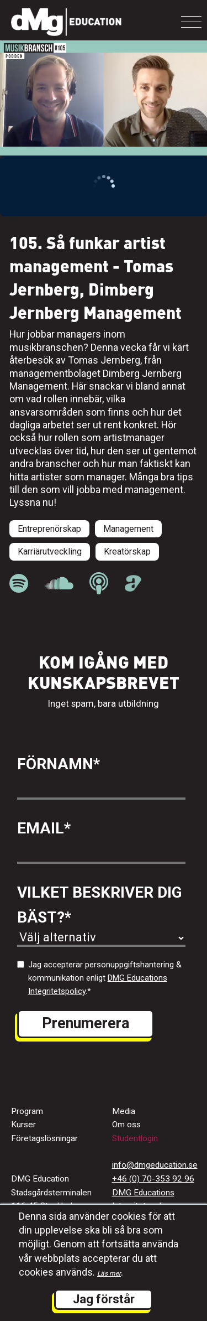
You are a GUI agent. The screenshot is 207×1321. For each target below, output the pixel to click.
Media (123, 1111)
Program (27, 1111)
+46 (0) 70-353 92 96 (153, 1179)
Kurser (23, 1125)
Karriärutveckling (50, 551)
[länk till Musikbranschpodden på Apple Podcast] (98, 584)
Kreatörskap (127, 551)
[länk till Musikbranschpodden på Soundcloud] (59, 584)
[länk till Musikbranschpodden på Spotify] (18, 584)
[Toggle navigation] (191, 21)
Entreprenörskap (49, 529)
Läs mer (109, 1273)
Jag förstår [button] (104, 1299)
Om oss (126, 1125)
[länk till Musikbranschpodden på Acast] (133, 588)
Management (128, 529)
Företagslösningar (44, 1138)
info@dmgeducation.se (155, 1165)
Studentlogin (135, 1138)
